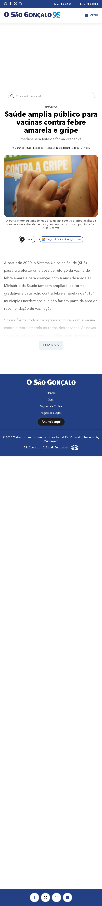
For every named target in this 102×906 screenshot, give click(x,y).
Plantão (51, 810)
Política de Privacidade (55, 865)
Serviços (51, 107)
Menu (91, 15)
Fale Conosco (31, 865)
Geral (51, 817)
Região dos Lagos (51, 830)
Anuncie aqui (51, 839)
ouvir (26, 239)
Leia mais (51, 345)
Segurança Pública (51, 823)
